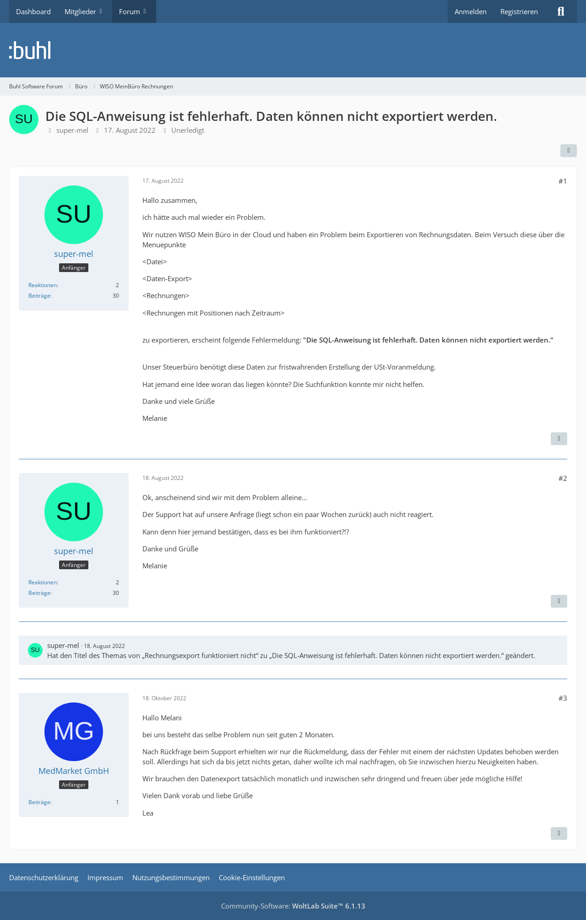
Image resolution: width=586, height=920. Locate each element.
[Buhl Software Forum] (293, 50)
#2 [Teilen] (563, 478)
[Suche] (561, 11)
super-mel (72, 130)
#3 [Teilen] (563, 697)
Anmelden (471, 11)
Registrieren (519, 11)
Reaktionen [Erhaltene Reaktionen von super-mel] (42, 285)
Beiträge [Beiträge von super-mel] (39, 295)
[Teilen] (568, 150)
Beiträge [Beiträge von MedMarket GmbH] (39, 802)
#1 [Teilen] (563, 180)
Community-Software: (293, 905)
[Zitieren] (559, 438)
